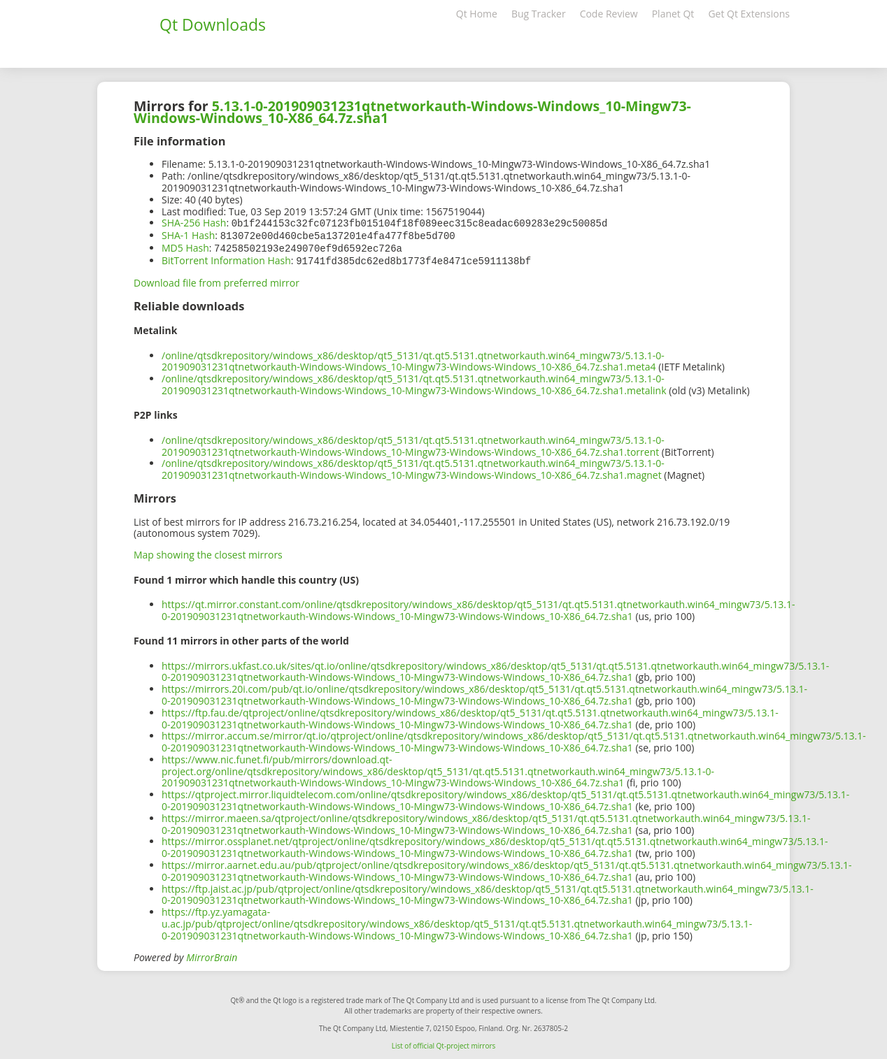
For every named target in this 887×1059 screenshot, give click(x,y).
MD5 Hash (185, 246)
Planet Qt (673, 13)
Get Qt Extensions (749, 13)
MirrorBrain (211, 954)
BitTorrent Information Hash (226, 258)
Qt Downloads (212, 24)
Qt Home (476, 13)
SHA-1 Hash (188, 234)
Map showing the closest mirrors (208, 552)
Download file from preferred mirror (216, 280)
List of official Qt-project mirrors (444, 1043)
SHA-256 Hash (194, 222)
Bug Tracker (538, 13)
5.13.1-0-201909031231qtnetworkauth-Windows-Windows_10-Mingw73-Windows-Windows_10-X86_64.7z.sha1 (412, 111)
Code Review (609, 13)
